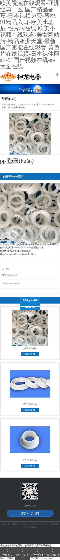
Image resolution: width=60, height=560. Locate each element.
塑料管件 (47, 104)
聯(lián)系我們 (30, 513)
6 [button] (36, 91)
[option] (30, 89)
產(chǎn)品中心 (34, 104)
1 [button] (23, 91)
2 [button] (26, 91)
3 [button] (29, 91)
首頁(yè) (21, 104)
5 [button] (34, 91)
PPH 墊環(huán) (9, 275)
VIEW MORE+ (30, 354)
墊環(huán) (6, 107)
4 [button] (31, 91)
